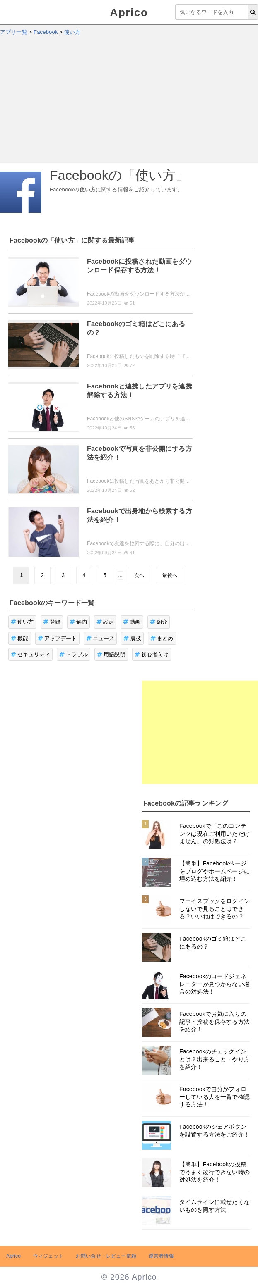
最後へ (169, 575)
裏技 (132, 638)
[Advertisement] (129, 101)
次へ (139, 575)
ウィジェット (48, 1256)
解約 (78, 622)
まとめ (162, 638)
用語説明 (111, 654)
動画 (132, 622)
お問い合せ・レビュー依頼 (106, 1256)
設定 (105, 622)
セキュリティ (30, 654)
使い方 (22, 622)
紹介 (159, 622)
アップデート (57, 638)
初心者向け (152, 654)
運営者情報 (161, 1256)
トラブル (73, 654)
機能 (20, 638)
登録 (52, 622)
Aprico (129, 12)
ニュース (100, 638)
